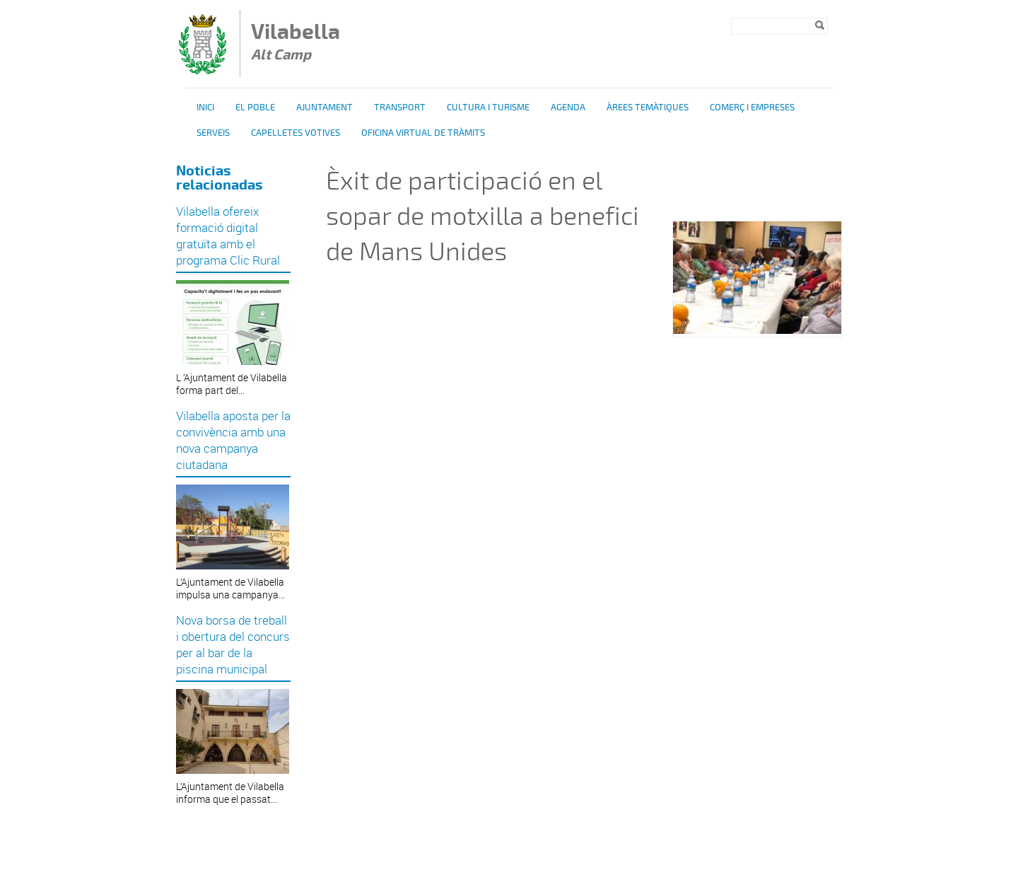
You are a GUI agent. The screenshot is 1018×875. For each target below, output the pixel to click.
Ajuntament (324, 107)
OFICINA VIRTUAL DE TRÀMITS (423, 133)
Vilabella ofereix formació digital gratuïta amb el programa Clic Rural (228, 235)
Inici (205, 107)
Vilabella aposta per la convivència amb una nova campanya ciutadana (233, 440)
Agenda (568, 107)
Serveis (213, 133)
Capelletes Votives (295, 133)
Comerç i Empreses (752, 107)
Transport (400, 107)
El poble (255, 107)
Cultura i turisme (488, 107)
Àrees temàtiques (648, 107)
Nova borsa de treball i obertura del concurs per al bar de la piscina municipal (233, 644)
